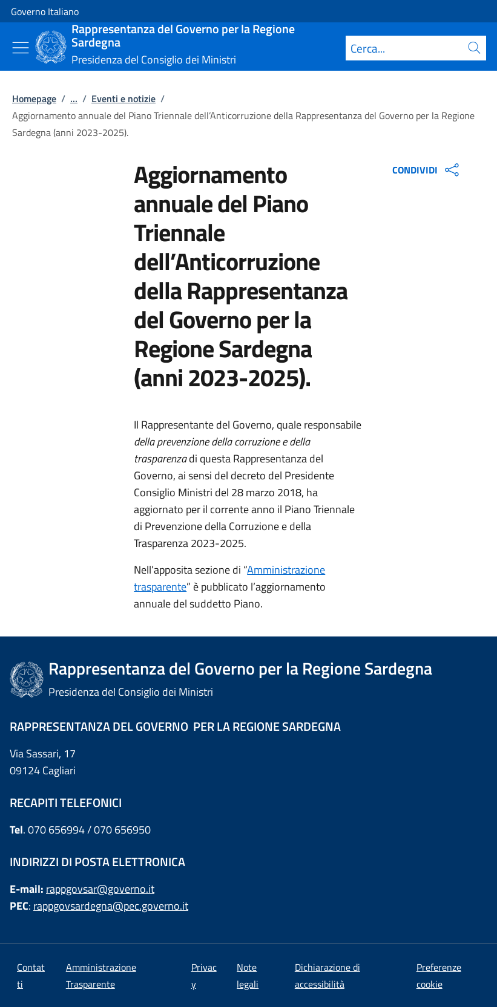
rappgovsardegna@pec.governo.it (110, 906)
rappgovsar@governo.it (100, 889)
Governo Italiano (45, 11)
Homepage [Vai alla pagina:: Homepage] (34, 98)
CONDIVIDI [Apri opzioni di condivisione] (427, 170)
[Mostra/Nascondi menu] (20, 47)
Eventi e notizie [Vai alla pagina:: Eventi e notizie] (123, 98)
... (73, 98)
